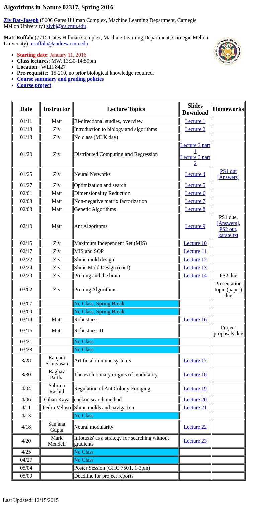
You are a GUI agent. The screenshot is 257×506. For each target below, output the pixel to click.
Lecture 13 (195, 267)
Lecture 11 (195, 251)
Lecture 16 (195, 319)
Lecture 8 (195, 209)
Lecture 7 (195, 201)
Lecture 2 (195, 129)
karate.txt (228, 235)
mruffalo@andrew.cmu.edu (58, 43)
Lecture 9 (195, 226)
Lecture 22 (195, 427)
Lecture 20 (195, 399)
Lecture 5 (195, 185)
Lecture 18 (195, 374)
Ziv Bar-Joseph (21, 20)
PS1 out (228, 171)
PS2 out (227, 229)
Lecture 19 (195, 388)
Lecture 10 (195, 243)
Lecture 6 (195, 193)
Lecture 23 (195, 441)
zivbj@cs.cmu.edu (66, 26)
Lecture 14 (195, 275)
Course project (34, 85)
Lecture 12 (195, 259)
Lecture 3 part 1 (195, 148)
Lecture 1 (195, 121)
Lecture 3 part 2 (195, 160)
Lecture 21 (195, 407)
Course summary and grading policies (60, 79)
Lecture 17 (195, 360)
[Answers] (228, 177)
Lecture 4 (195, 174)
